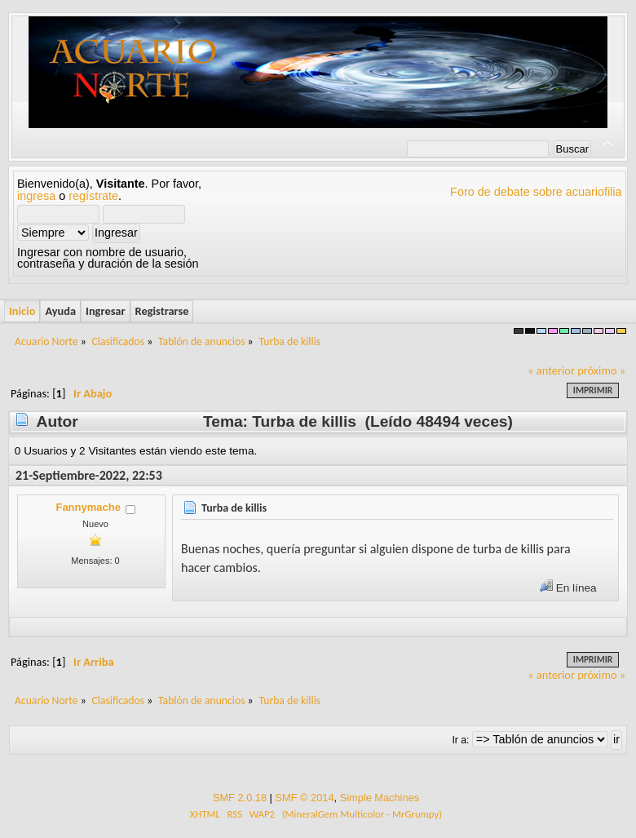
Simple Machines (379, 797)
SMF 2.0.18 (240, 797)
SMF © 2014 (304, 797)
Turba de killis (234, 508)
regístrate (93, 195)
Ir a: (460, 740)
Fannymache (87, 507)
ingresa (36, 195)
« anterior (551, 370)
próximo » (601, 370)
